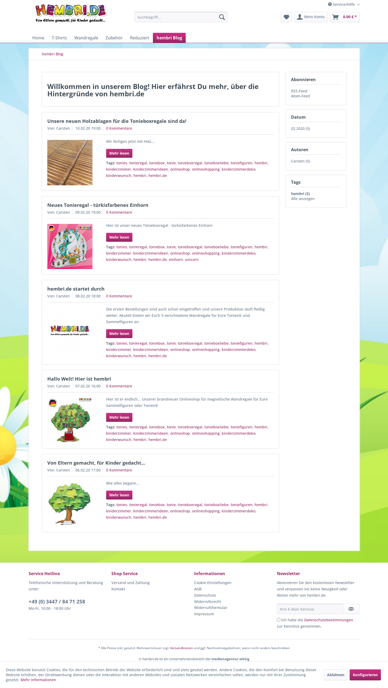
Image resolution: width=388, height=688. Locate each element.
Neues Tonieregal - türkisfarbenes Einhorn (97, 205)
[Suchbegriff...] (181, 17)
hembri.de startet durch (76, 289)
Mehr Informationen (38, 679)
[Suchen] (221, 17)
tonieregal (138, 162)
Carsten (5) (300, 161)
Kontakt (118, 588)
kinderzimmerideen (150, 169)
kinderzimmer (118, 169)
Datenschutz (205, 595)
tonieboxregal (190, 162)
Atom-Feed (300, 95)
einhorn (176, 259)
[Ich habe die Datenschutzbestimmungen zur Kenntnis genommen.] (278, 619)
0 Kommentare (119, 128)
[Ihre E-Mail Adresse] (310, 609)
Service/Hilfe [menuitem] (342, 4)
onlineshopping (206, 169)
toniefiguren (241, 162)
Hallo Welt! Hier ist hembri (79, 379)
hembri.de (157, 175)
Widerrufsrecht (207, 601)
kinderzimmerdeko (238, 169)
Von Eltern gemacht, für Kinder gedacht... (96, 463)
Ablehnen (335, 674)
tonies (121, 162)
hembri (261, 162)
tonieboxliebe (216, 162)
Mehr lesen (119, 153)
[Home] (38, 38)
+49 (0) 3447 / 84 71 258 (57, 601)
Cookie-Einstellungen (212, 582)
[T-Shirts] (59, 38)
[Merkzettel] (286, 17)
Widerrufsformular (210, 607)
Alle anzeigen (303, 198)
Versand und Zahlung (130, 582)
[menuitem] (181, 17)
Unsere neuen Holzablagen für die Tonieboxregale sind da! (116, 121)
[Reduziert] (139, 38)
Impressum (204, 613)
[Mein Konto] (310, 17)
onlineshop (180, 169)
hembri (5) (300, 193)
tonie (171, 162)
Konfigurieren (365, 674)
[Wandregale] (86, 38)
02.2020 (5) (300, 128)
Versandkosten (181, 648)
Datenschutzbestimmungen (328, 619)
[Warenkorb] (345, 17)
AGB (197, 588)
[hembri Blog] (169, 38)
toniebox (157, 162)
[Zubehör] (114, 38)
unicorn (192, 259)
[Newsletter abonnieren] (351, 609)
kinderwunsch (118, 175)
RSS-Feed (299, 90)
